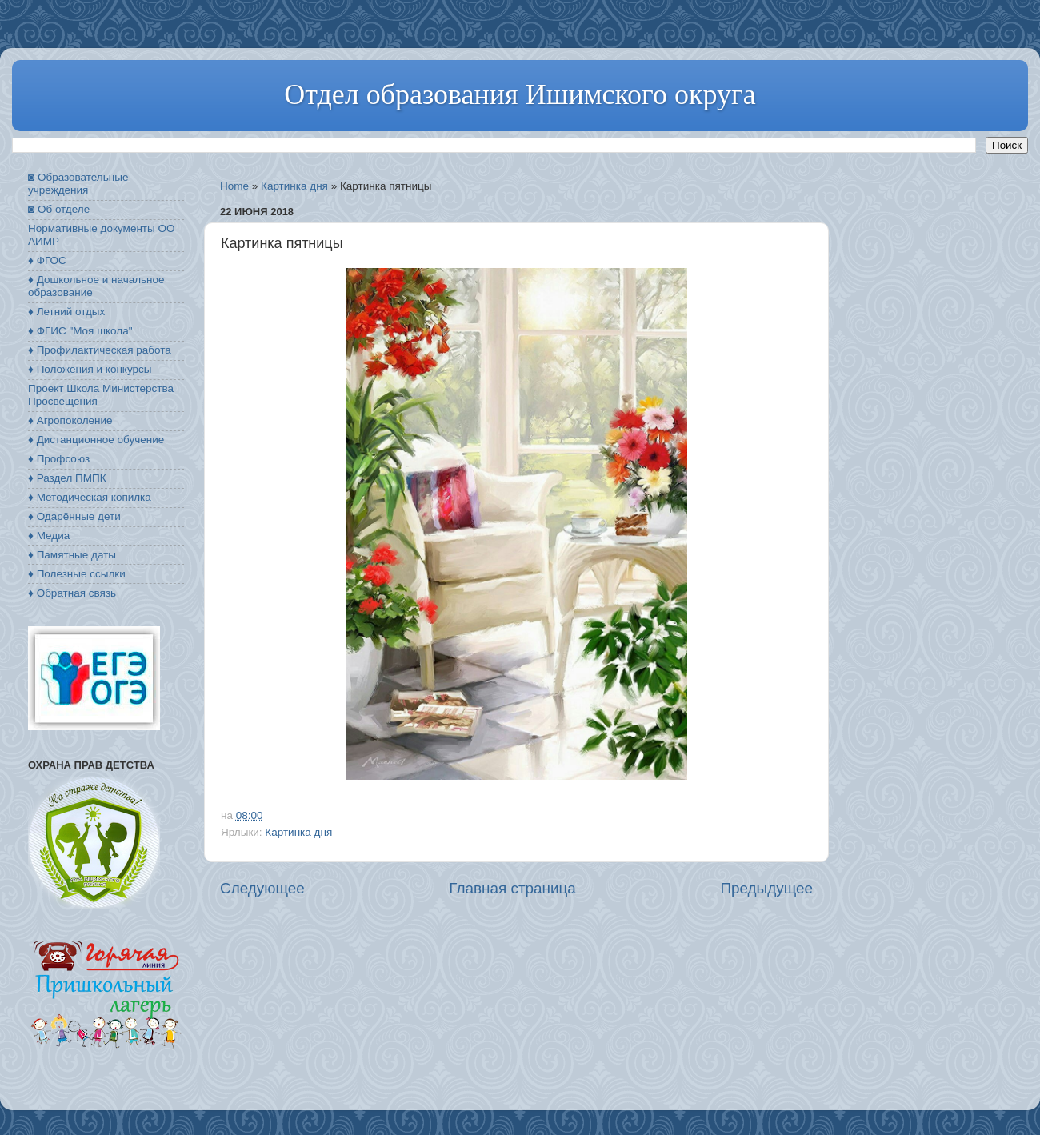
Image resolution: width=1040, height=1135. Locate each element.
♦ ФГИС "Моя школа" (80, 331)
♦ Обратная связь (72, 593)
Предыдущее (766, 888)
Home (234, 186)
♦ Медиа (49, 536)
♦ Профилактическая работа (99, 350)
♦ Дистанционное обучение (96, 440)
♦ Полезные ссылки (77, 574)
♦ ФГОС (47, 260)
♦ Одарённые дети (74, 516)
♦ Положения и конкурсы (89, 369)
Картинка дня (294, 186)
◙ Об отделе (59, 209)
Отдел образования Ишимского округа (519, 94)
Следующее (262, 888)
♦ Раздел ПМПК (67, 478)
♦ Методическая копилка (89, 497)
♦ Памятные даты (72, 555)
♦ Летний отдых (66, 312)
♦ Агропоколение (70, 420)
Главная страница (512, 888)
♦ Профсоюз (59, 459)
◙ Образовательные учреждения (78, 183)
